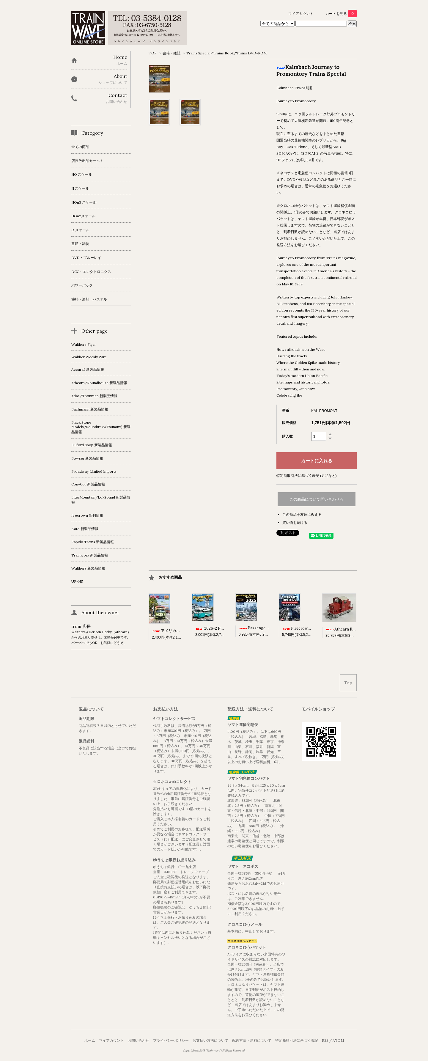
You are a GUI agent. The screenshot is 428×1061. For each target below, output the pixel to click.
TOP (153, 53)
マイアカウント (300, 13)
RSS (325, 1040)
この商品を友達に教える (302, 514)
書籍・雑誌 (171, 53)
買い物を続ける (294, 522)
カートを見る (341, 13)
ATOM (338, 1040)
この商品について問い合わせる (316, 499)
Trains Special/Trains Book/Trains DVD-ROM (226, 53)
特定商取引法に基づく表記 (296, 1040)
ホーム (89, 1040)
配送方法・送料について (251, 1040)
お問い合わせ (138, 1040)
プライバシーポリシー (171, 1040)
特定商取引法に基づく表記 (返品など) (306, 475)
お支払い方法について (210, 1040)
